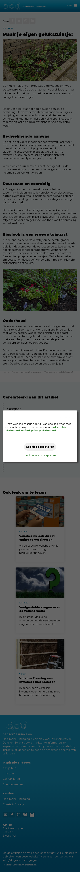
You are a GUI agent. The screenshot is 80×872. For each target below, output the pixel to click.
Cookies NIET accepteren (40, 455)
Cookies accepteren (40, 446)
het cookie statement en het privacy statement (35, 429)
